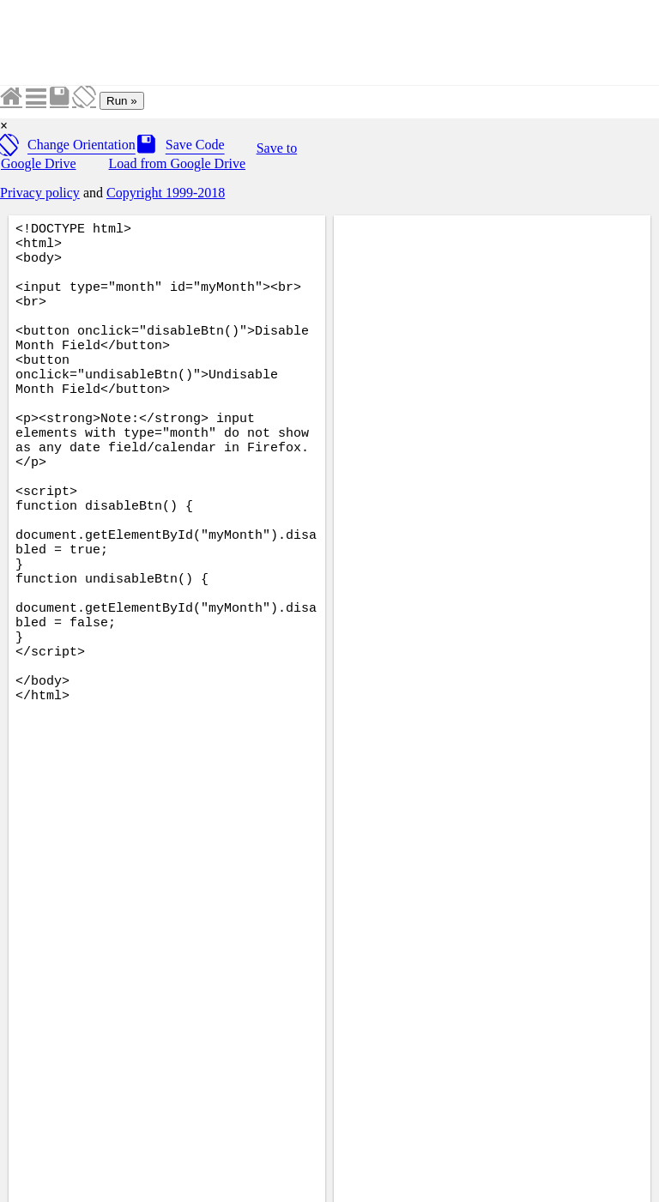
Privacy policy (40, 192)
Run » (121, 100)
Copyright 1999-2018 (165, 192)
